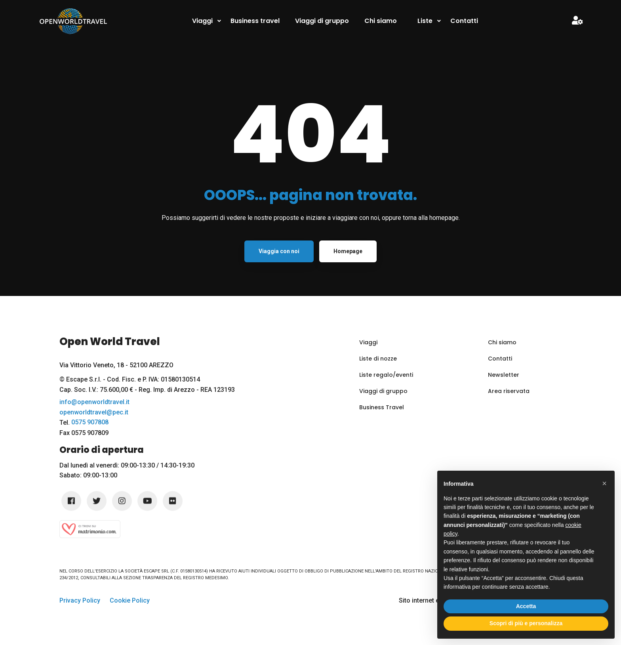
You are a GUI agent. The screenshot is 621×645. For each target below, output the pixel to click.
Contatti (500, 359)
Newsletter (503, 375)
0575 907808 (90, 422)
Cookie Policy (130, 600)
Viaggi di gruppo (383, 391)
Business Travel (381, 407)
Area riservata (509, 391)
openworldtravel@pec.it (93, 412)
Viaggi (368, 342)
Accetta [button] (526, 606)
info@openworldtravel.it (94, 402)
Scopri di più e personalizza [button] (526, 623)
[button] (604, 483)
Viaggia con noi (279, 251)
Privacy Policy (79, 600)
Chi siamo (502, 342)
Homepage (347, 251)
